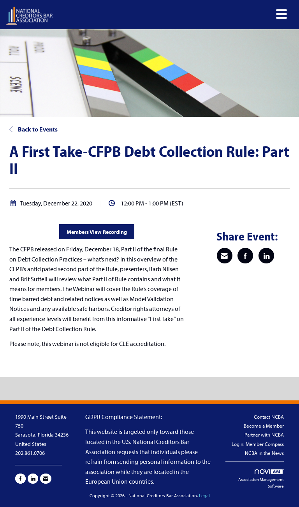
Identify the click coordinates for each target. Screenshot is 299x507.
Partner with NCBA (264, 435)
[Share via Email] (224, 255)
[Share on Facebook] (245, 255)
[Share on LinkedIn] (266, 255)
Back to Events (33, 129)
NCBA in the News (264, 453)
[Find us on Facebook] (20, 479)
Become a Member (264, 426)
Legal (204, 495)
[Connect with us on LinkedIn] (33, 479)
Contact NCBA (269, 417)
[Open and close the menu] (172, 14)
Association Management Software (261, 479)
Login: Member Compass (258, 444)
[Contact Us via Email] (45, 479)
